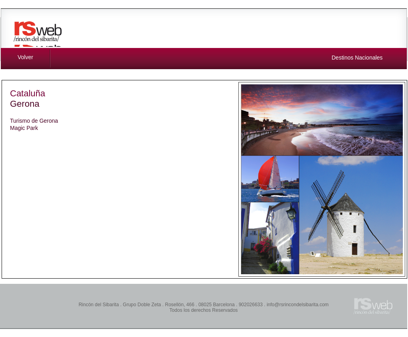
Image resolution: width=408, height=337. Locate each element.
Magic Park (24, 128)
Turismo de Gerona (34, 121)
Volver (25, 57)
